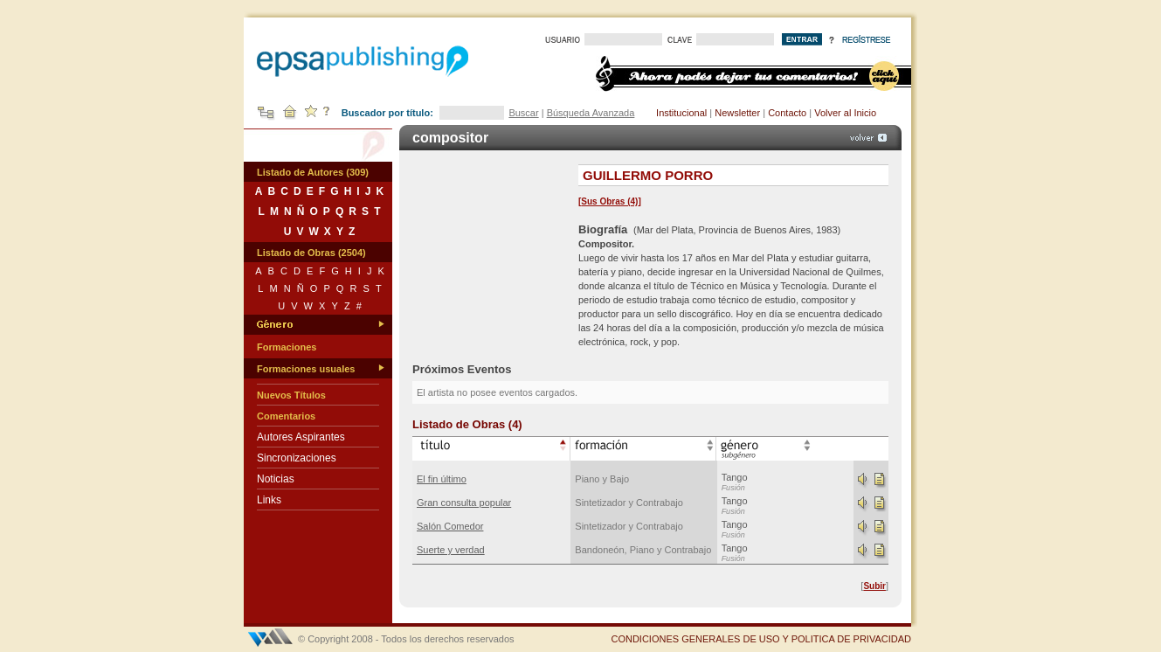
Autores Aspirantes (301, 437)
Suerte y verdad (451, 549)
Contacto (787, 113)
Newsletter (737, 113)
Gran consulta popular (464, 502)
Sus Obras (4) (609, 201)
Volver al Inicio (845, 113)
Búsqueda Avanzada (591, 113)
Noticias (275, 479)
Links (269, 500)
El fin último (441, 479)
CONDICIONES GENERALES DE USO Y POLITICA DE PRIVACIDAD (761, 639)
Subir (874, 586)
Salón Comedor (450, 526)
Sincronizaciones (296, 458)
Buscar (523, 113)
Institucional (681, 113)
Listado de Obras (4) (467, 424)
